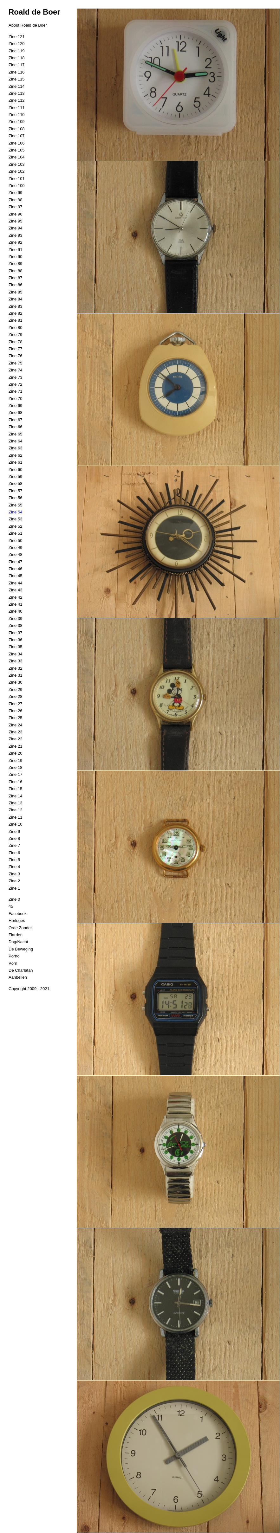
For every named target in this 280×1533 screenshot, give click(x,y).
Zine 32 (15, 668)
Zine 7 (14, 845)
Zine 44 (15, 583)
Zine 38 (15, 625)
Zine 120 (17, 43)
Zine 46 (15, 568)
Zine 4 (14, 866)
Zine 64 (15, 441)
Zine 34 (15, 654)
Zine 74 (15, 370)
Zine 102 (17, 171)
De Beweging (21, 949)
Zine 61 (15, 462)
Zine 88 (15, 270)
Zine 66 (15, 426)
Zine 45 (15, 575)
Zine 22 (15, 739)
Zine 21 (15, 746)
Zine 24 (15, 725)
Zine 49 (15, 547)
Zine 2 (14, 881)
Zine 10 (15, 824)
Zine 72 (15, 384)
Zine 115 (17, 79)
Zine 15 (15, 788)
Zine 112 (17, 100)
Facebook (18, 913)
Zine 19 (15, 760)
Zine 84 (15, 299)
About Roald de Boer (28, 25)
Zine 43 (15, 590)
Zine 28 (15, 696)
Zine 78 (15, 341)
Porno (14, 956)
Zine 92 (15, 242)
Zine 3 (14, 874)
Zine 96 (15, 214)
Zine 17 (15, 774)
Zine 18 (15, 767)
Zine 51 (15, 533)
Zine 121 (17, 36)
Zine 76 (15, 355)
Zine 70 (15, 398)
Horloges (17, 920)
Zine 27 (15, 703)
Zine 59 (15, 476)
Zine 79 (15, 334)
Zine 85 (15, 292)
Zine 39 (15, 618)
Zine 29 (15, 689)
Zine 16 (15, 781)
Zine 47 (15, 561)
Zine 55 (15, 505)
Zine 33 (15, 661)
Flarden (16, 934)
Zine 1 (14, 888)
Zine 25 (15, 717)
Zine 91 (15, 249)
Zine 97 (15, 206)
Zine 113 (17, 93)
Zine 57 (15, 490)
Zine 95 (15, 221)
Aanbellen (18, 977)
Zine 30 (15, 682)
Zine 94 (15, 228)
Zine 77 (15, 348)
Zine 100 (17, 185)
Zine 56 (15, 497)
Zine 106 (17, 143)
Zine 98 (15, 199)
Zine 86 (15, 284)
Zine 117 (17, 64)
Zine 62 (15, 455)
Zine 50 (15, 540)
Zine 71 (15, 391)
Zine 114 (17, 86)
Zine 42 (15, 597)
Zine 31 (15, 675)
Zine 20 (15, 753)
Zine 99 (15, 192)
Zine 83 (15, 306)
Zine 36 (15, 639)
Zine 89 (15, 263)
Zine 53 (15, 519)
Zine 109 (17, 121)
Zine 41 (15, 604)
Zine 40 (15, 611)
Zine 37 (15, 632)
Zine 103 (17, 164)
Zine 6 (14, 852)
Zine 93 (15, 235)
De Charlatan (21, 970)
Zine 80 (15, 327)
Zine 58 (15, 483)
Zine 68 (15, 412)
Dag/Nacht (18, 941)
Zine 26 (15, 710)
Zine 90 (15, 256)
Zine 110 (17, 114)
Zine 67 (15, 419)
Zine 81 (15, 320)
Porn (13, 963)
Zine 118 (17, 57)
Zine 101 (17, 178)
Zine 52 (15, 526)
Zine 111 (17, 107)
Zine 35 (15, 646)
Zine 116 (17, 72)
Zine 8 (14, 838)
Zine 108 (17, 128)
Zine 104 (17, 157)
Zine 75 (15, 363)
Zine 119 (17, 50)
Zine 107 (17, 135)
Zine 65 (15, 434)
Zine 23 (15, 732)
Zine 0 (14, 899)
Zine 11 (15, 817)
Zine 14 (15, 796)
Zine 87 (15, 277)
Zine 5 (14, 859)
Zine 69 (15, 405)
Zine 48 (15, 554)
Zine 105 (17, 150)
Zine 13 (15, 803)
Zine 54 (15, 512)
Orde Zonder (20, 927)
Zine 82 (15, 313)
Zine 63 (15, 448)
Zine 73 (15, 377)
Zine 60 (15, 469)
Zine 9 (14, 831)
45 (11, 906)
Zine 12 (15, 810)
